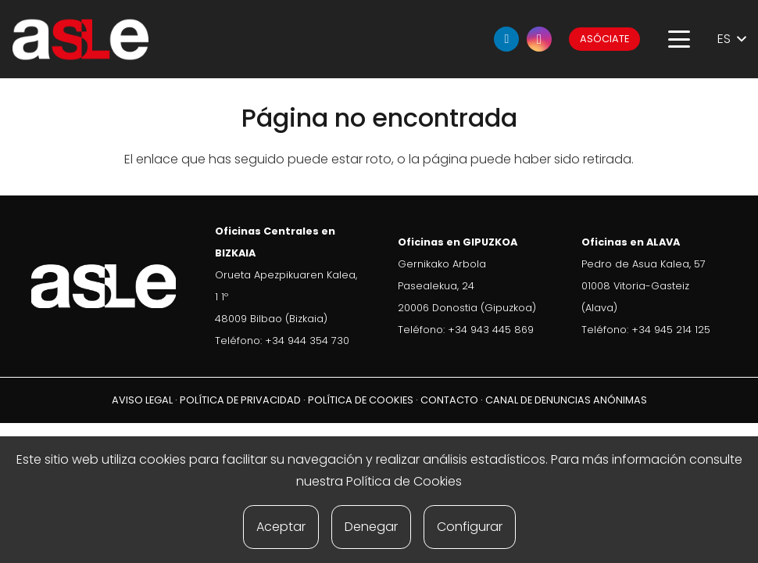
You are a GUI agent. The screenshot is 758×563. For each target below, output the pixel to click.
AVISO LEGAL (142, 400)
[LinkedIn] (506, 39)
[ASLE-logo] (80, 39)
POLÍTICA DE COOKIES (360, 400)
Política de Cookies (404, 481)
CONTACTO (449, 400)
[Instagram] (539, 39)
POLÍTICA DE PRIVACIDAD (240, 400)
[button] (679, 39)
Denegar (371, 527)
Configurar (469, 527)
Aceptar (281, 527)
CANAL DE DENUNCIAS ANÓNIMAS (566, 400)
